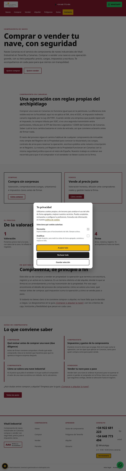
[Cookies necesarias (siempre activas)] (88, 229)
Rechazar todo (63, 255)
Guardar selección (63, 262)
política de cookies (52, 220)
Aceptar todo (63, 248)
